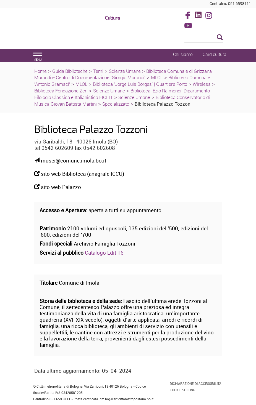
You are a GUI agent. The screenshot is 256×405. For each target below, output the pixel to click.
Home (40, 71)
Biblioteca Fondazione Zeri (61, 90)
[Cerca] (203, 37)
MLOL (157, 77)
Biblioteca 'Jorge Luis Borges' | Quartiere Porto (140, 84)
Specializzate (115, 104)
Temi (98, 71)
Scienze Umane (125, 71)
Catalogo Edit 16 (104, 252)
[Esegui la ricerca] (220, 37)
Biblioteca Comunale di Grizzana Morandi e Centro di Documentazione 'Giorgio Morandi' (123, 74)
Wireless (202, 84)
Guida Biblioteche (70, 71)
